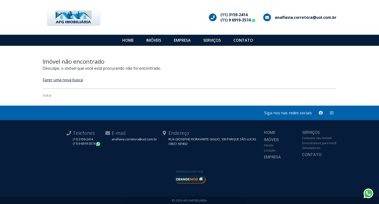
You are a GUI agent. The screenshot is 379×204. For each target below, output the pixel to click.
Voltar (47, 95)
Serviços (212, 40)
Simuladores (311, 148)
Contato (243, 40)
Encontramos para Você (319, 143)
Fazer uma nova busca (63, 79)
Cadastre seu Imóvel (317, 138)
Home (128, 40)
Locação (270, 150)
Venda (268, 145)
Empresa (182, 40)
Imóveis (153, 40)
